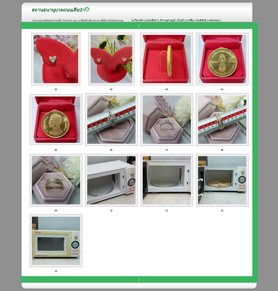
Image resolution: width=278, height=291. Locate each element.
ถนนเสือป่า (152, 20)
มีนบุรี (180, 20)
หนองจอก (214, 20)
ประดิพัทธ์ (201, 20)
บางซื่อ (189, 20)
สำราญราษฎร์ (168, 20)
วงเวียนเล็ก (137, 20)
